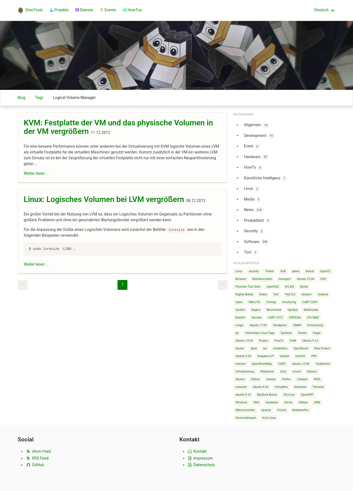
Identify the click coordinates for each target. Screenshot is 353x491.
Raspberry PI (265, 356)
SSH (323, 279)
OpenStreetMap (262, 364)
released (241, 387)
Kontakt (197, 451)
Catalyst (302, 379)
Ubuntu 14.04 (244, 340)
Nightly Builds (244, 294)
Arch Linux (269, 418)
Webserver (267, 371)
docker (240, 348)
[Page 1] (122, 285)
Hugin (317, 333)
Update (284, 356)
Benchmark (274, 310)
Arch (283, 371)
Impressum (200, 458)
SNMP (297, 325)
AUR (283, 271)
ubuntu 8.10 (243, 394)
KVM (293, 340)
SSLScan (289, 394)
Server (288, 402)
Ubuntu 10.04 (305, 279)
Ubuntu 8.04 (260, 387)
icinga (239, 325)
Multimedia (311, 310)
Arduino (306, 294)
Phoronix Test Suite (248, 286)
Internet (240, 364)
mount (297, 371)
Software (256, 242)
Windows (241, 402)
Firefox (286, 379)
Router (302, 333)
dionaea (257, 317)
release (271, 379)
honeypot (284, 279)
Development (259, 136)
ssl (265, 348)
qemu (295, 271)
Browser (241, 279)
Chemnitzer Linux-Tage (260, 333)
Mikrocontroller (245, 410)
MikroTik (254, 302)
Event (252, 146)
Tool (251, 252)
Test (276, 294)
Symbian (286, 333)
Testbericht (322, 364)
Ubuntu (240, 379)
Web (257, 402)
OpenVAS (273, 286)
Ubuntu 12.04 (300, 364)
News (254, 210)
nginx (239, 302)
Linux (252, 189)
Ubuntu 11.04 (258, 325)
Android (323, 294)
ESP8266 (295, 317)
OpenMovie (301, 348)
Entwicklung (315, 325)
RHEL (317, 379)
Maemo (312, 371)
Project (263, 340)
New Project (322, 348)
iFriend (281, 410)
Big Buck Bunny (267, 394)
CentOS (300, 356)
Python (255, 379)
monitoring (289, 302)
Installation (280, 348)
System (240, 310)
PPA (314, 356)
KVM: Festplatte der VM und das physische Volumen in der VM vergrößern (118, 127)
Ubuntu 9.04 (243, 356)
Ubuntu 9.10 (310, 340)
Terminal (318, 387)
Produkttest (257, 221)
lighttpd (292, 310)
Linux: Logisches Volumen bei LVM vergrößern (104, 199)
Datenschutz (201, 465)
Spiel (253, 348)
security (254, 271)
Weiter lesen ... (36, 173)
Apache (266, 410)
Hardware (256, 157)
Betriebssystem (262, 279)
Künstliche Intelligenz (265, 178)
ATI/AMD (313, 317)
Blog (21, 97)
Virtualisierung (245, 371)
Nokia (263, 294)
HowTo (253, 168)
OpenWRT (307, 394)
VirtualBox (281, 387)
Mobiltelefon (300, 410)
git (237, 333)
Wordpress (280, 325)
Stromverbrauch (246, 418)
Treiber (269, 271)
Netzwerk (300, 387)
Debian (303, 402)
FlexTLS (290, 294)
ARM (317, 402)
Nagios (255, 310)
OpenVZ (325, 271)
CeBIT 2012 (275, 317)
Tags (39, 97)
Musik (304, 286)
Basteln (240, 317)
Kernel (310, 271)
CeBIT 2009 (309, 302)
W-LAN (289, 286)
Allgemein (256, 125)
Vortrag (271, 302)
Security (254, 231)
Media (252, 200)
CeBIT (282, 364)
